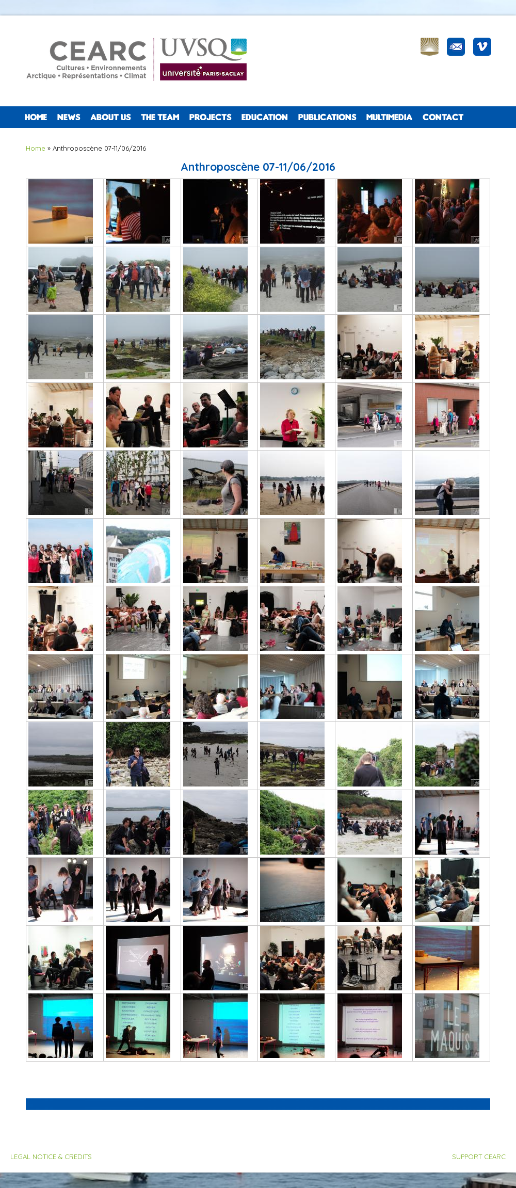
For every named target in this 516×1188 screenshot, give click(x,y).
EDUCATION (264, 117)
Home (36, 117)
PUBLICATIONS (327, 117)
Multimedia (389, 117)
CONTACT (443, 117)
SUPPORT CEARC (479, 1156)
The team (160, 117)
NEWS (68, 117)
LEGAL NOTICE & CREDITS (51, 1156)
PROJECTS (210, 117)
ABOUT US (110, 117)
